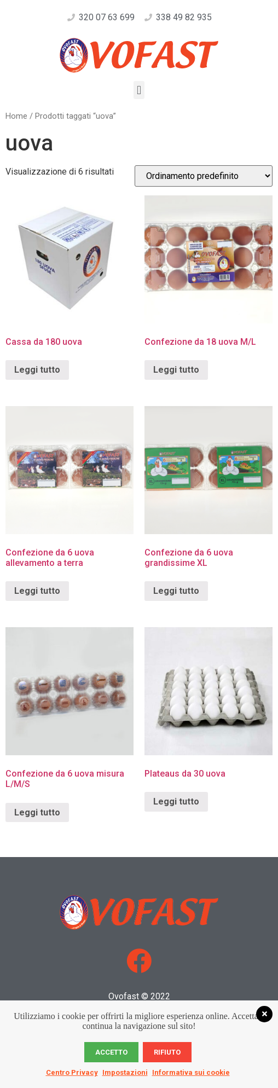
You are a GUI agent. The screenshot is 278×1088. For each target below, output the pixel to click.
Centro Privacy (72, 1072)
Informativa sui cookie (191, 1072)
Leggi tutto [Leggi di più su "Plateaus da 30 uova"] (176, 801)
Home (16, 116)
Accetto (111, 1052)
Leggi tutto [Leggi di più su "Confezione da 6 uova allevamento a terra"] (37, 591)
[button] (139, 90)
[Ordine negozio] (204, 176)
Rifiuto (167, 1052)
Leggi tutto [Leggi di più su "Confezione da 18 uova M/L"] (176, 369)
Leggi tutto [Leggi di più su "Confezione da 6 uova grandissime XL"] (176, 591)
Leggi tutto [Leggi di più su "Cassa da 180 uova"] (37, 369)
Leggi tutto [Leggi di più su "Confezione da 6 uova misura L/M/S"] (37, 812)
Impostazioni (125, 1072)
